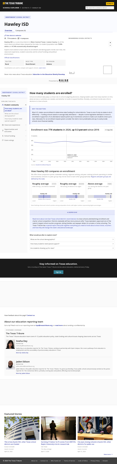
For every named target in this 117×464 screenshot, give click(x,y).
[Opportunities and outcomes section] (14, 130)
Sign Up (58, 272)
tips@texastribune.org (44, 325)
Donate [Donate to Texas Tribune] (110, 4)
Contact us (31, 315)
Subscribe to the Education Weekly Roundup (49, 74)
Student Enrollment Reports (43, 165)
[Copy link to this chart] (108, 130)
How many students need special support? (13, 120)
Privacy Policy (95, 461)
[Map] (91, 57)
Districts (25, 8)
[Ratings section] (14, 140)
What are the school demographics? (11, 115)
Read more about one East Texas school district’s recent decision (55, 219)
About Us (34, 461)
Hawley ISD (36, 8)
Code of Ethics (83, 461)
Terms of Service (69, 461)
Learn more (42, 68)
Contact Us (44, 461)
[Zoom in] (110, 42)
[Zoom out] (110, 45)
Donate (105, 461)
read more (59, 325)
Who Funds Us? (56, 461)
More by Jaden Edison (23, 373)
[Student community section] (14, 105)
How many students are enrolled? (13, 110)
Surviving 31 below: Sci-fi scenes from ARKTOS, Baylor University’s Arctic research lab (58, 443)
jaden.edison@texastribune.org (25, 366)
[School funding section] (14, 136)
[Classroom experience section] (14, 125)
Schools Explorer (11, 8)
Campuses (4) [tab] (20, 30)
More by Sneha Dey (22, 353)
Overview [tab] (8, 30)
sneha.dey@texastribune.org (24, 346)
